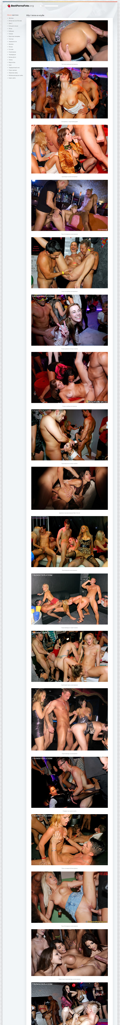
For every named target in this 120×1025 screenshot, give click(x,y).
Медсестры (12, 62)
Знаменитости (13, 41)
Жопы (10, 28)
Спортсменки (12, 52)
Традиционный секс (14, 67)
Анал (10, 65)
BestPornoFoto (22, 5)
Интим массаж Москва (15, 21)
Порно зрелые (13, 70)
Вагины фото (12, 57)
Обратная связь (13, 73)
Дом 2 (10, 23)
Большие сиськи (13, 26)
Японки (11, 47)
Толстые (11, 39)
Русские (11, 49)
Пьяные (11, 34)
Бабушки (11, 31)
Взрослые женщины (14, 36)
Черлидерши (12, 54)
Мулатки (11, 44)
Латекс (11, 60)
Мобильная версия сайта (16, 75)
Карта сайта (12, 78)
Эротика (11, 18)
